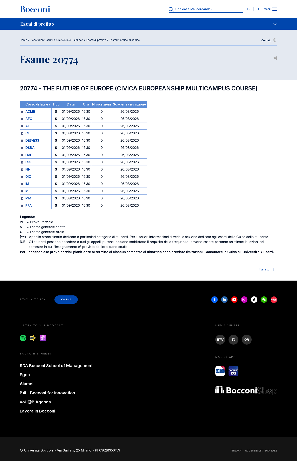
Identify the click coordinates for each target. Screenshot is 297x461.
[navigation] (148, 24)
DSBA (30, 148)
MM (28, 198)
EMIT (29, 155)
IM (27, 184)
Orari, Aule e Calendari (69, 39)
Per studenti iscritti (42, 39)
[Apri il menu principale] (274, 9)
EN (248, 9)
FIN (28, 169)
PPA (28, 205)
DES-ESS (32, 140)
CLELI (29, 133)
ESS (28, 162)
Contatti (269, 40)
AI (27, 126)
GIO (28, 176)
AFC (28, 119)
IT (258, 9)
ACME (30, 111)
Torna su (267, 269)
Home (23, 39)
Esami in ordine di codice (125, 39)
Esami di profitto (96, 39)
